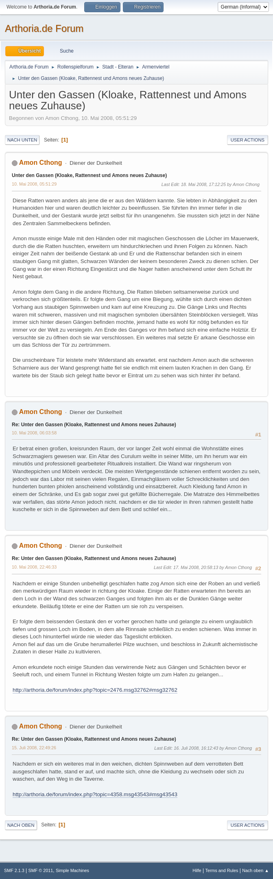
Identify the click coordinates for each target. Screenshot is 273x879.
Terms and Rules (221, 870)
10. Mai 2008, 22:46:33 (34, 567)
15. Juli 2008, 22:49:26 (34, 747)
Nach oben (21, 825)
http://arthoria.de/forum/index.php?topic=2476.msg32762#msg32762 (95, 690)
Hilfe (196, 870)
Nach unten (22, 139)
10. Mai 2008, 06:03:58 (34, 432)
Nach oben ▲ (255, 870)
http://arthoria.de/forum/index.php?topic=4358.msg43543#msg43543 (95, 794)
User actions (247, 139)
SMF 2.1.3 (14, 870)
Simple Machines (72, 870)
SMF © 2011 (40, 870)
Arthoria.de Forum (44, 28)
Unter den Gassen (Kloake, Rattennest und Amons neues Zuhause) (89, 175)
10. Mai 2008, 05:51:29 (34, 184)
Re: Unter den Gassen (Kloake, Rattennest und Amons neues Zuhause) (94, 424)
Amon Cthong (40, 162)
